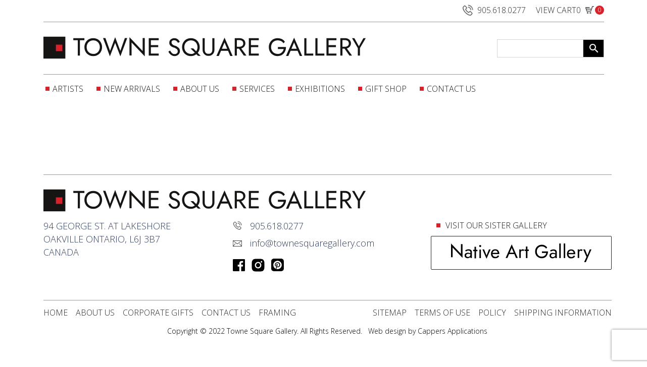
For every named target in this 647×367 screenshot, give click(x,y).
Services (257, 88)
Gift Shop (386, 88)
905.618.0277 (493, 10)
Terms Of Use (442, 312)
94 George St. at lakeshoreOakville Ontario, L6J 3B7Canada (107, 239)
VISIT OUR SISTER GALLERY (495, 225)
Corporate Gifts (158, 312)
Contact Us (451, 88)
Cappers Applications (452, 331)
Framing (277, 312)
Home (55, 312)
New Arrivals (132, 88)
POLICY (492, 312)
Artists (68, 88)
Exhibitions (320, 88)
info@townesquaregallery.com (312, 243)
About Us (199, 88)
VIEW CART (570, 12)
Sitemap (390, 312)
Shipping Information (563, 312)
